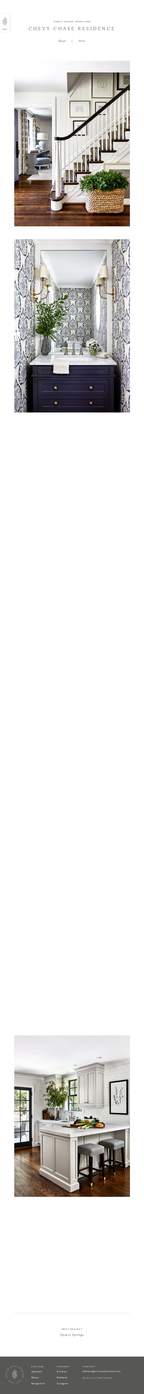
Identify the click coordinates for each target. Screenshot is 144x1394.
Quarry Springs (72, 1335)
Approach (37, 1371)
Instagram (62, 1383)
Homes (35, 1377)
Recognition (38, 1383)
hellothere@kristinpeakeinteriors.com (101, 1371)
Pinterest (62, 1371)
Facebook (62, 1377)
